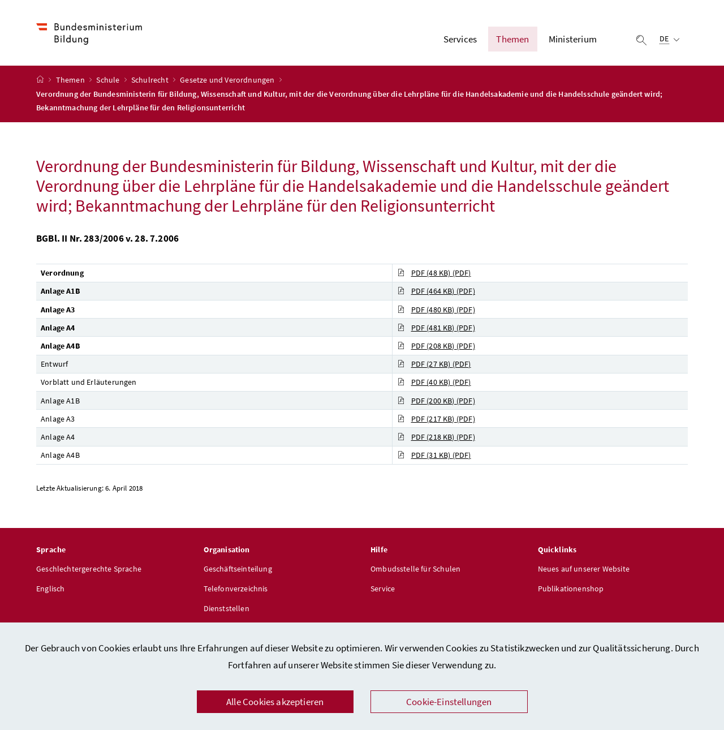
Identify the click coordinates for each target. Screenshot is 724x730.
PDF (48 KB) (434, 273)
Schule (108, 80)
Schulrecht (150, 80)
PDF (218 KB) (436, 437)
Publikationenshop (571, 588)
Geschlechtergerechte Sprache (88, 569)
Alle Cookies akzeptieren (275, 701)
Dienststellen (226, 608)
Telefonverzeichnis (236, 588)
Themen (71, 80)
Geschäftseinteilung (238, 569)
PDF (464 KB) (436, 291)
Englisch (50, 588)
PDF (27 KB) (434, 364)
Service (382, 588)
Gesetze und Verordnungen (228, 80)
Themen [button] (512, 39)
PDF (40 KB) (434, 382)
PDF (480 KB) (436, 309)
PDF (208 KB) (436, 346)
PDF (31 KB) (434, 455)
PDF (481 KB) (436, 328)
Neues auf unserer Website (584, 569)
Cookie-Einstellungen (449, 701)
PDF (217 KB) (436, 419)
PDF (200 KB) (436, 401)
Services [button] (460, 39)
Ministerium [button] (573, 39)
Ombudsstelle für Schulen (415, 569)
